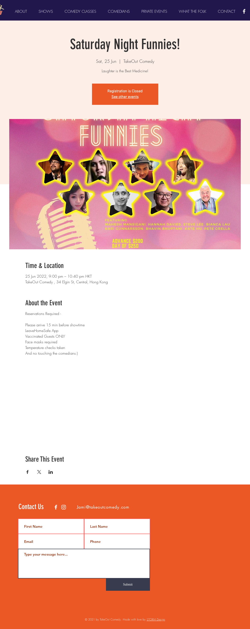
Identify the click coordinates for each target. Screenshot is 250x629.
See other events (125, 97)
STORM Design (156, 619)
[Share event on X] (39, 472)
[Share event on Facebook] (27, 472)
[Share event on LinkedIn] (50, 472)
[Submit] (128, 584)
